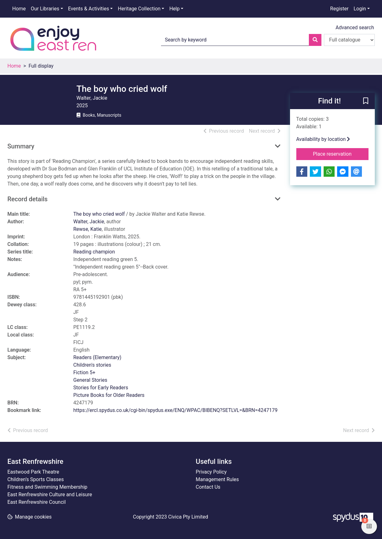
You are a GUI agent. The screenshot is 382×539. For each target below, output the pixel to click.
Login (359, 9)
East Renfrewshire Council (37, 502)
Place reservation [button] (341, 153)
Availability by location (323, 139)
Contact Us (208, 487)
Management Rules (217, 479)
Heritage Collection (139, 9)
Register (339, 9)
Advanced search (355, 28)
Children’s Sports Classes (36, 479)
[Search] (315, 40)
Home (19, 9)
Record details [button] (28, 199)
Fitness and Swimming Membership (48, 487)
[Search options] (349, 40)
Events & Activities (88, 9)
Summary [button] (21, 146)
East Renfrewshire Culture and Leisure (50, 494)
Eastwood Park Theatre (33, 472)
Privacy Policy (211, 472)
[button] (366, 101)
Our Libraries (45, 9)
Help (174, 9)
